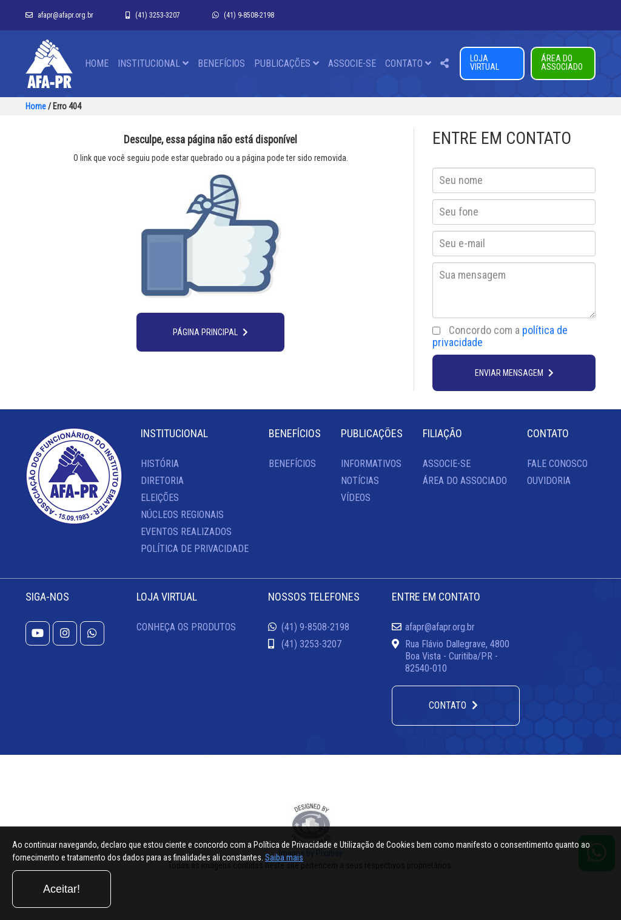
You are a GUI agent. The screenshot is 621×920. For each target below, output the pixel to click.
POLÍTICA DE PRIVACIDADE (195, 548)
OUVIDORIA (549, 480)
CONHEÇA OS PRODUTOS (186, 627)
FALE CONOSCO (557, 463)
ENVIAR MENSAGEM (514, 373)
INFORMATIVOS (371, 463)
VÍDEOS (356, 497)
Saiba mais (382, 892)
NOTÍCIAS (360, 480)
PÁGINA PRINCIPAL (210, 332)
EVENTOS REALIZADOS (186, 531)
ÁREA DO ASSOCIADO (562, 62)
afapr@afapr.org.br (59, 15)
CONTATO (453, 705)
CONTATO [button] (408, 63)
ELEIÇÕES (160, 497)
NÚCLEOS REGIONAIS (182, 514)
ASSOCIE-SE (352, 63)
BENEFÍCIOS (221, 63)
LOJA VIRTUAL (484, 62)
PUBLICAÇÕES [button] (286, 63)
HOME (97, 63)
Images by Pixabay (311, 853)
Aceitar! (559, 889)
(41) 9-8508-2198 (243, 15)
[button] (444, 64)
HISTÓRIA (160, 463)
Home (35, 106)
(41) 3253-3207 (153, 15)
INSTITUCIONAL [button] (153, 63)
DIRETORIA (162, 480)
